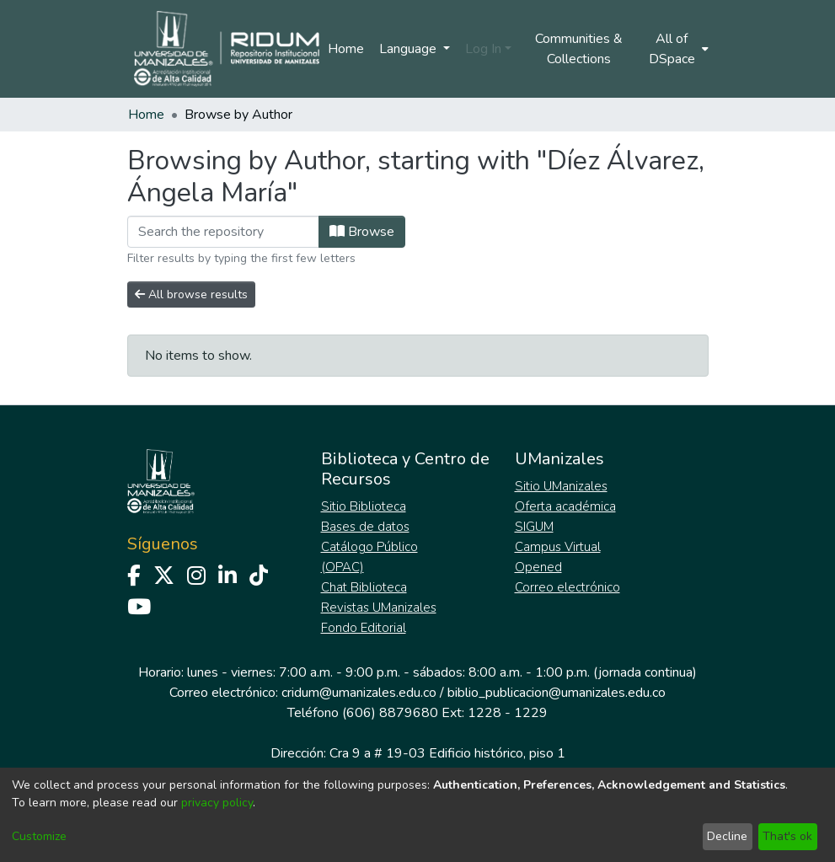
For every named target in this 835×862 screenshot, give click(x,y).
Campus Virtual (558, 546)
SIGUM (534, 526)
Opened (538, 567)
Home (346, 49)
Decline (727, 836)
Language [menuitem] (409, 49)
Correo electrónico (567, 587)
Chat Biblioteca (364, 587)
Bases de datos (365, 526)
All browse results (191, 294)
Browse (361, 231)
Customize (39, 836)
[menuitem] (676, 49)
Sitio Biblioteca (363, 506)
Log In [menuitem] (483, 49)
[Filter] (223, 232)
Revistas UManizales (378, 607)
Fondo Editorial (363, 627)
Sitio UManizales (561, 486)
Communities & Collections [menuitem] (579, 48)
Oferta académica (565, 506)
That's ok (787, 836)
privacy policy (217, 803)
